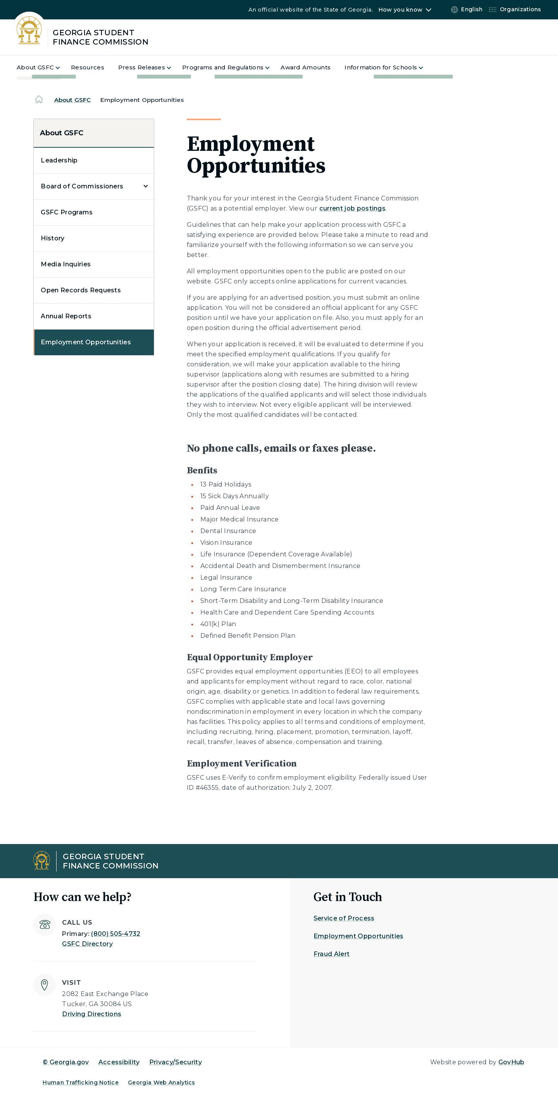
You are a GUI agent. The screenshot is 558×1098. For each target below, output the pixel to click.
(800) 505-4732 (115, 933)
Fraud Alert (331, 954)
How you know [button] (400, 10)
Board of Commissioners (82, 186)
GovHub (511, 1062)
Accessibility (119, 1062)
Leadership (59, 160)
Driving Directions (91, 1014)
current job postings (352, 208)
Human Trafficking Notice (81, 1082)
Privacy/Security (175, 1062)
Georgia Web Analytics (161, 1082)
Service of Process (344, 918)
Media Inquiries (66, 264)
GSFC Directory (87, 944)
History (52, 238)
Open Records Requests (81, 290)
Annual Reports (66, 316)
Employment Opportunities (86, 342)
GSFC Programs (67, 212)
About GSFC (72, 100)
